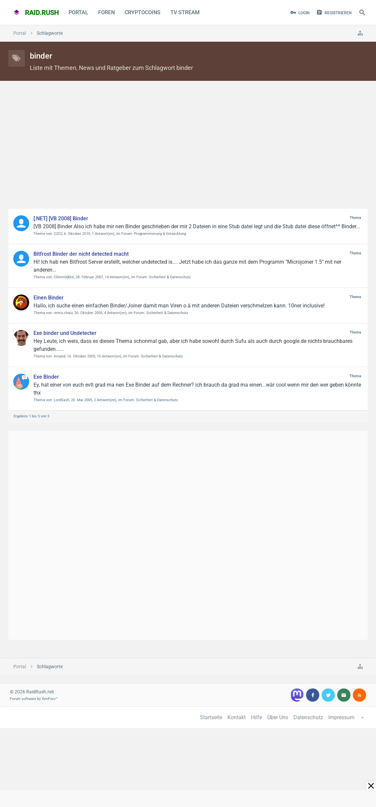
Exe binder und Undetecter (64, 333)
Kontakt (236, 717)
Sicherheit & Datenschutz (170, 277)
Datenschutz (308, 717)
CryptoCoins (142, 12)
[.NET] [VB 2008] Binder (60, 218)
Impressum (341, 717)
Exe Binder (46, 377)
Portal (78, 12)
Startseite (211, 717)
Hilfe (256, 717)
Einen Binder (48, 298)
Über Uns (277, 717)
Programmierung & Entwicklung (160, 234)
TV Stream (185, 12)
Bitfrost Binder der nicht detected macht (81, 254)
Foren (106, 12)
